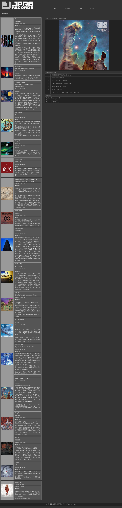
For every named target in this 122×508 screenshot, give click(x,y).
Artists (79, 8)
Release (67, 8)
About (92, 8)
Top (55, 8)
